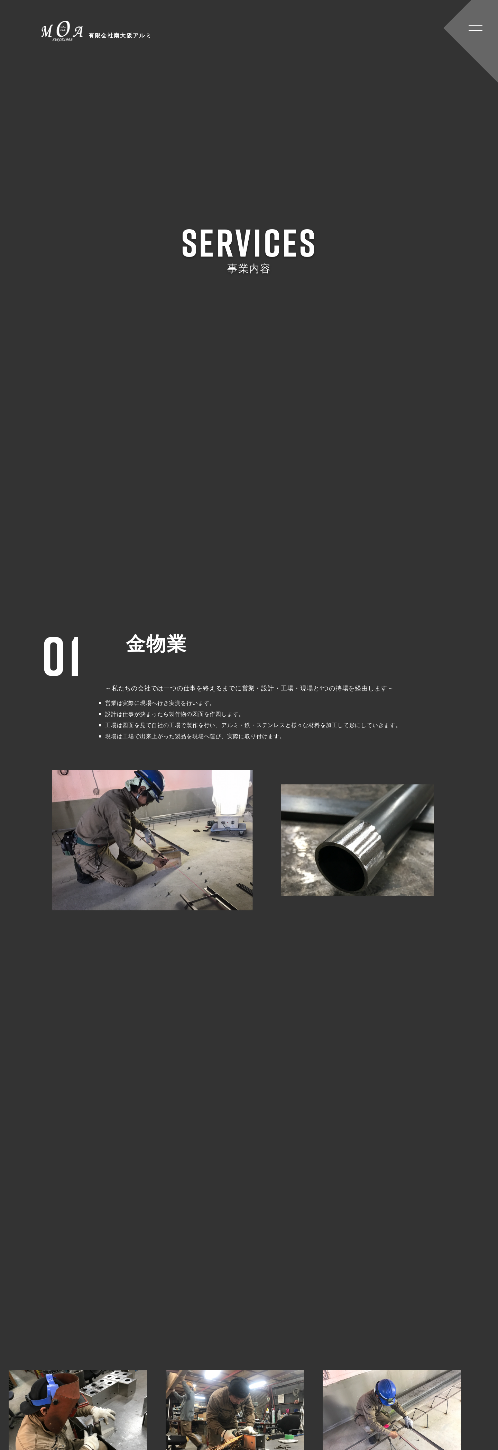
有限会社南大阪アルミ (103, 31)
